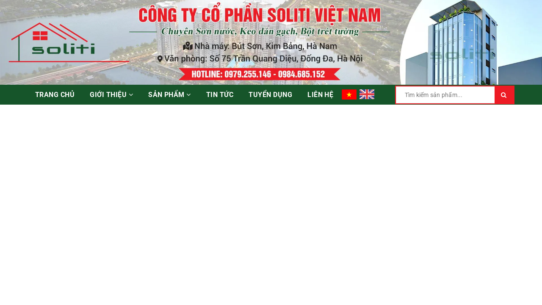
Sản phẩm (169, 95)
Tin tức (219, 95)
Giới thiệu (111, 95)
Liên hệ (320, 95)
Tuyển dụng (270, 95)
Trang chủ (55, 95)
